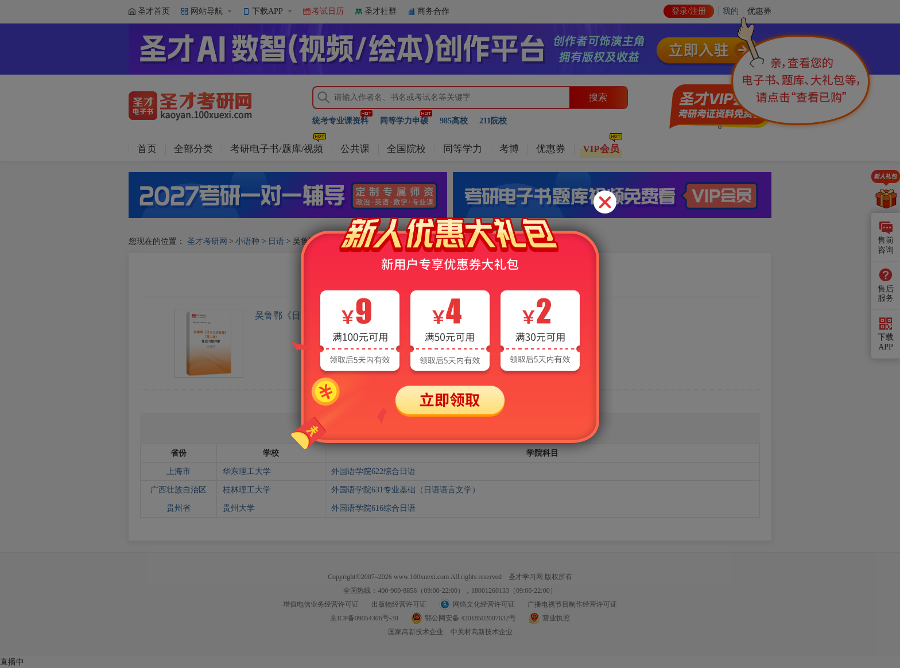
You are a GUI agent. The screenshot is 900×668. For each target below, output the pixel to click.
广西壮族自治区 (178, 490)
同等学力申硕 (404, 120)
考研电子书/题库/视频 (276, 148)
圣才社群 (380, 11)
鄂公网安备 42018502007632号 (470, 618)
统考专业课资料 (340, 120)
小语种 (247, 241)
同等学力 (462, 148)
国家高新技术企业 (415, 632)
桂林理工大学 (247, 490)
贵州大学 (239, 508)
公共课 (355, 148)
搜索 (598, 97)
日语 (276, 241)
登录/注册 (689, 11)
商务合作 (433, 11)
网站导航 (207, 11)
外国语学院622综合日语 (373, 471)
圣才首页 (154, 11)
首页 (147, 148)
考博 (509, 148)
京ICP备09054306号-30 (364, 618)
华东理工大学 (247, 471)
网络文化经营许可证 (484, 604)
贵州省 (178, 508)
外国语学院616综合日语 (373, 508)
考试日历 (328, 11)
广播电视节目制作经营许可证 (572, 604)
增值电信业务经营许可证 (321, 604)
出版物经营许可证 (398, 604)
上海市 (178, 471)
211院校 (493, 120)
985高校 (454, 120)
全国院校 (406, 148)
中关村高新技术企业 (482, 632)
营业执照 (556, 618)
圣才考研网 (207, 241)
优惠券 (550, 148)
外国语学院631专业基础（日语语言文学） (405, 490)
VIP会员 (601, 148)
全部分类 (193, 148)
